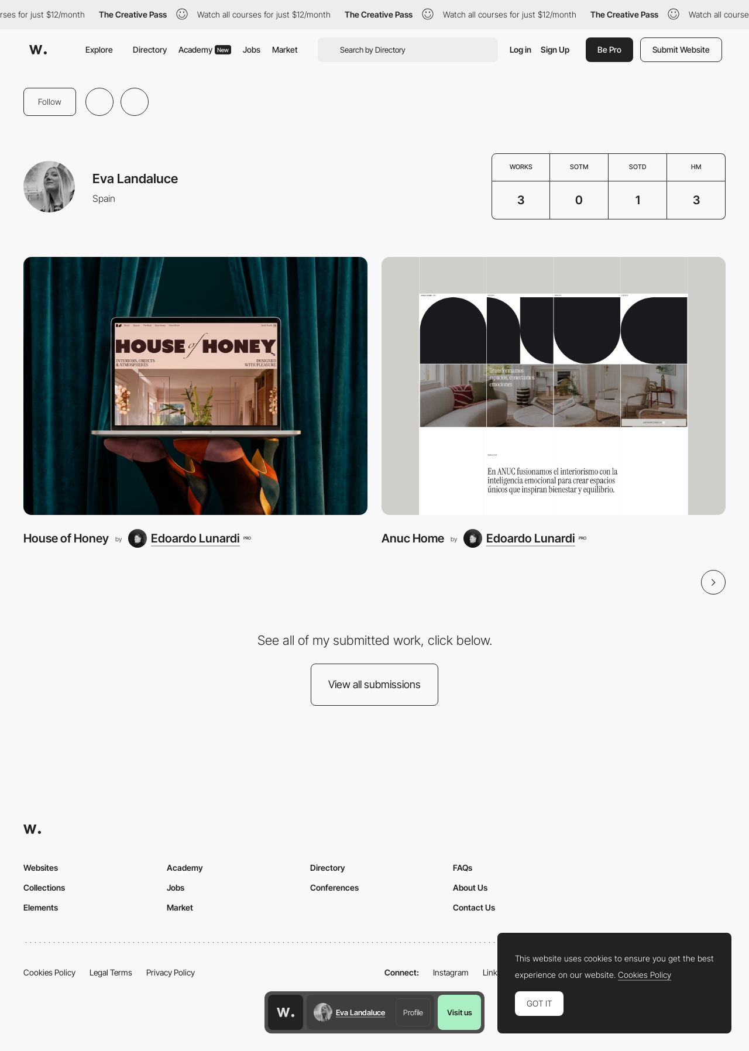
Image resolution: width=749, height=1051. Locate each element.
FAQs (462, 868)
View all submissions (374, 684)
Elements (40, 907)
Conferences (334, 887)
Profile (413, 1012)
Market (285, 49)
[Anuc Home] (554, 386)
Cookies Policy (49, 972)
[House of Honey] (195, 386)
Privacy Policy (170, 972)
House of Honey (66, 538)
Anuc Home (413, 538)
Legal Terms (111, 972)
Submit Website (681, 49)
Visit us (459, 1012)
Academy (204, 49)
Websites (40, 868)
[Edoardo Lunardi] (189, 538)
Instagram (451, 972)
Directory (150, 49)
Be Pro (609, 49)
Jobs (251, 49)
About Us (470, 887)
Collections (44, 887)
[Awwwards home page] (285, 1012)
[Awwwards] (38, 49)
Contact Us (474, 907)
